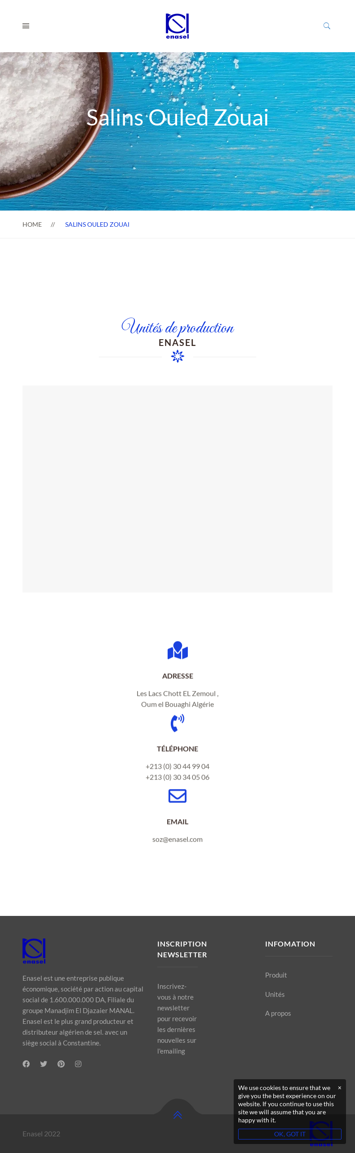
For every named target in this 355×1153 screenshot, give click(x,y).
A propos (278, 1013)
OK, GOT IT (290, 1134)
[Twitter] (43, 1064)
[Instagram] (78, 1064)
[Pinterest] (61, 1064)
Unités (275, 994)
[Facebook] (26, 1064)
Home (32, 224)
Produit (276, 975)
